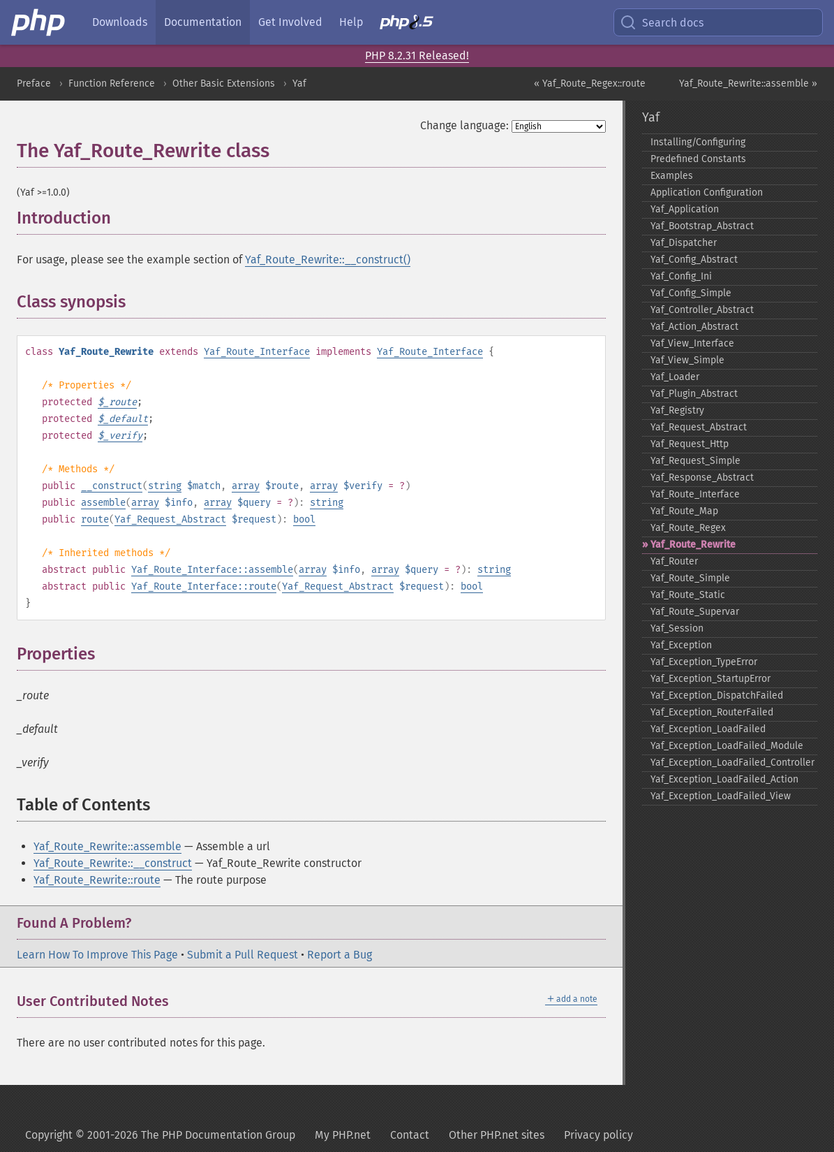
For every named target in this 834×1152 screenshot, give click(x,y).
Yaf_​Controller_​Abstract (702, 310)
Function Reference (111, 83)
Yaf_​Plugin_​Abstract (694, 394)
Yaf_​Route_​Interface (695, 494)
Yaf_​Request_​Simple (695, 461)
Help (351, 22)
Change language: (464, 125)
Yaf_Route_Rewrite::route (97, 880)
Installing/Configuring (697, 142)
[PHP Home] (39, 22)
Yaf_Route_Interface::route (203, 586)
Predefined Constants (698, 159)
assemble (103, 503)
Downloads (119, 22)
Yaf (299, 83)
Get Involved (290, 22)
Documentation (202, 22)
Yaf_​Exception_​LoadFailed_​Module (726, 746)
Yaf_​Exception (681, 645)
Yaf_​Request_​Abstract (698, 427)
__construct (111, 486)
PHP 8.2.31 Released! (417, 55)
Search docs (661, 22)
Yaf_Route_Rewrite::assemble (107, 846)
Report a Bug (339, 954)
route (95, 519)
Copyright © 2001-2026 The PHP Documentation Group (160, 1135)
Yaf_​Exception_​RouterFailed (711, 712)
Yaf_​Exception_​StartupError (710, 679)
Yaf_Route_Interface (257, 352)
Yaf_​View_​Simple (687, 360)
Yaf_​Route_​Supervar (694, 612)
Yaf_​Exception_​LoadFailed (708, 729)
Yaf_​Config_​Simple (690, 293)
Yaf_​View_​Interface (692, 343)
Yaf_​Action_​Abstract (694, 327)
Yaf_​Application (684, 209)
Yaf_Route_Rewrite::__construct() (327, 259)
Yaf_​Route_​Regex (688, 528)
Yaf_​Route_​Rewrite (693, 545)
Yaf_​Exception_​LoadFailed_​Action (724, 779)
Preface (34, 83)
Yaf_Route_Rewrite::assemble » (748, 83)
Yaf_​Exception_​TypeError (703, 662)
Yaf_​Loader (674, 377)
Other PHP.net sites (496, 1135)
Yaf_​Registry (677, 410)
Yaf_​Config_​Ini (681, 276)
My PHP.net (343, 1135)
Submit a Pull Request (242, 954)
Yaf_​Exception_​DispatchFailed (716, 695)
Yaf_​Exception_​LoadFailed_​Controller (732, 762)
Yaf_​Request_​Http (689, 444)
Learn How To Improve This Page (97, 954)
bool (304, 519)
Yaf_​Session (676, 628)
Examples (671, 176)
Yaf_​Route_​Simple (690, 578)
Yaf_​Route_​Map (684, 511)
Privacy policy (598, 1135)
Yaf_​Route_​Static (687, 595)
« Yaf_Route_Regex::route (590, 83)
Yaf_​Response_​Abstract (702, 477)
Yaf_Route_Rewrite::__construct (112, 863)
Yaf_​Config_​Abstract (694, 259)
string (164, 486)
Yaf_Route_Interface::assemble (212, 570)
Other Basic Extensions (223, 83)
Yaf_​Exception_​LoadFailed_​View (720, 796)
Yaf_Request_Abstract (170, 519)
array (246, 486)
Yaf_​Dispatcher (683, 243)
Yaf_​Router (674, 561)
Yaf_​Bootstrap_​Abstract (702, 226)
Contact (409, 1135)
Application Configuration (706, 192)
